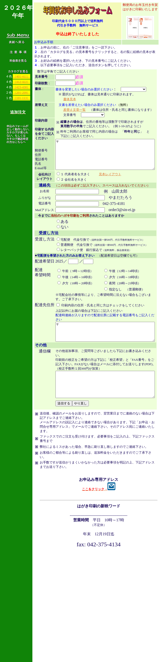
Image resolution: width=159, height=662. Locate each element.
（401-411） (21, 76)
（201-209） (21, 92)
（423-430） (21, 87)
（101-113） (21, 98)
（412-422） (21, 82)
